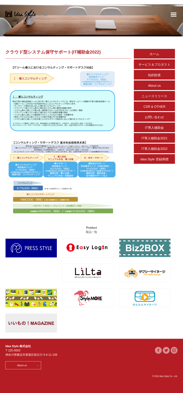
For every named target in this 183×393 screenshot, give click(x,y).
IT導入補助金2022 (154, 149)
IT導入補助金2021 (154, 138)
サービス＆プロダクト (154, 64)
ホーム (154, 54)
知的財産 (154, 75)
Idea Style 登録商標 (154, 159)
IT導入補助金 (154, 128)
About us (154, 85)
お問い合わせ (154, 117)
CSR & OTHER (154, 106)
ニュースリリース (154, 96)
